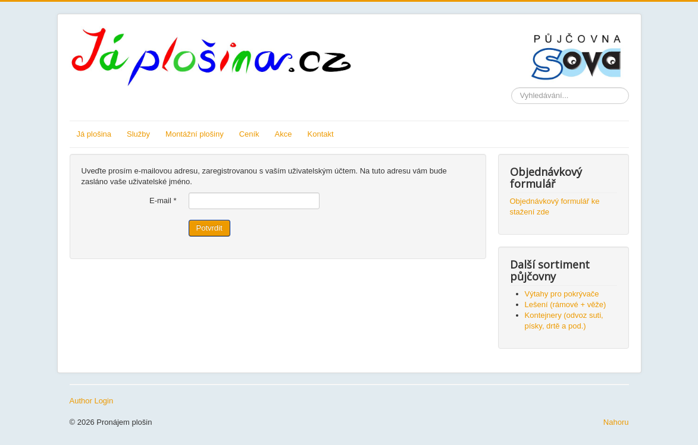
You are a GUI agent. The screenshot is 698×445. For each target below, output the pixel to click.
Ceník (249, 134)
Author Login (92, 400)
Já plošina (94, 134)
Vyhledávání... (511, 87)
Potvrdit (209, 227)
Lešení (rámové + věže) (565, 304)
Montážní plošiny (194, 134)
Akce (283, 134)
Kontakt (321, 134)
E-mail (163, 200)
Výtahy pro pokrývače (562, 293)
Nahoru (616, 422)
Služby (138, 134)
